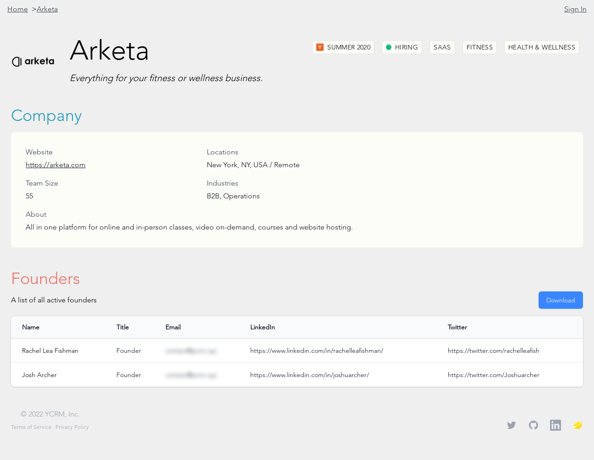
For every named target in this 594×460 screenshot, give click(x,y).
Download (560, 300)
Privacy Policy (72, 426)
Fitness (480, 47)
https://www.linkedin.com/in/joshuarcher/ (309, 375)
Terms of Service (31, 426)
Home (17, 9)
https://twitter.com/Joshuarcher (493, 375)
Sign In (575, 9)
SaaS (442, 47)
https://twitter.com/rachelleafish (493, 350)
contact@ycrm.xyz (190, 350)
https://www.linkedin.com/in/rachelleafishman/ (316, 350)
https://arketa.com (56, 164)
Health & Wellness (541, 47)
